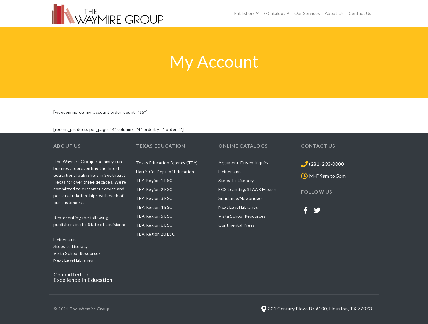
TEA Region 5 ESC (154, 216)
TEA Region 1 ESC (154, 180)
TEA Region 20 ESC (155, 233)
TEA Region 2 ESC (154, 189)
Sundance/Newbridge (240, 198)
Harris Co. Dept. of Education (165, 171)
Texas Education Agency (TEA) (167, 162)
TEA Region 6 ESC (154, 224)
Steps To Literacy (236, 180)
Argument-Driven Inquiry (243, 162)
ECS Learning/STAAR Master (247, 189)
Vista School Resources (242, 216)
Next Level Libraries (238, 207)
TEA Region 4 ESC (154, 207)
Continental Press (236, 224)
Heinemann (229, 171)
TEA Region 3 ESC (154, 198)
